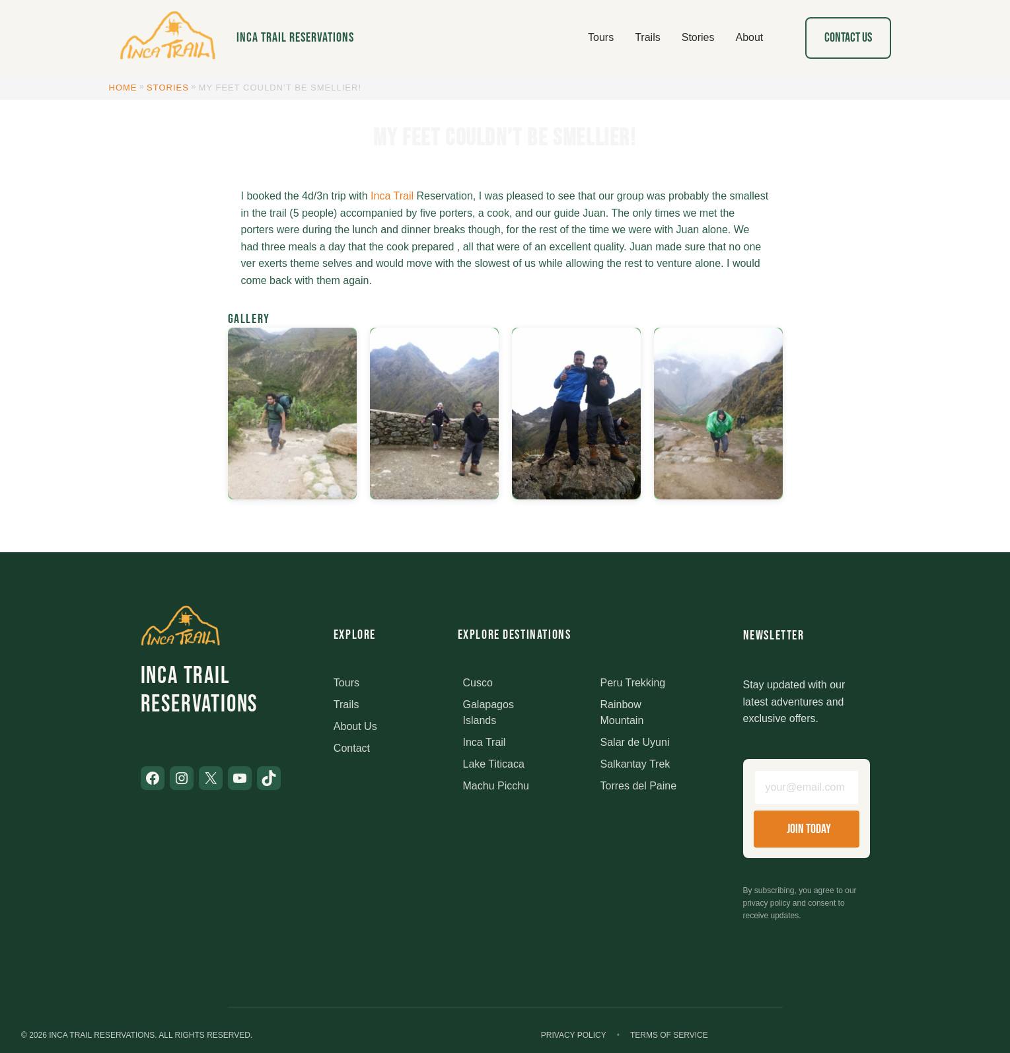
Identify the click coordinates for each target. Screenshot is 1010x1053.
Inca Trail (392, 195)
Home (123, 87)
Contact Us (848, 38)
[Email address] (806, 787)
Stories (168, 87)
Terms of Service (669, 1035)
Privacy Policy (573, 1035)
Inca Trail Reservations (295, 38)
